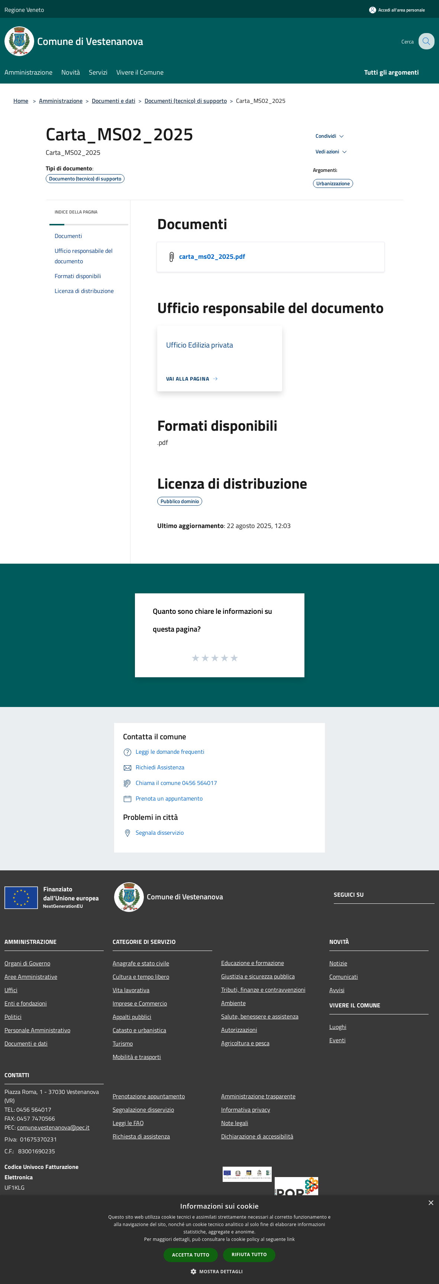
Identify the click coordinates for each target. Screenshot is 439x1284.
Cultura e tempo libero (141, 976)
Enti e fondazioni (25, 1003)
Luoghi (337, 1026)
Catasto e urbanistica (139, 1030)
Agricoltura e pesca (245, 1043)
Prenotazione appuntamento (149, 1096)
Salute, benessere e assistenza (259, 1016)
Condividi (331, 136)
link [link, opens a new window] (291, 1239)
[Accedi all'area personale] (397, 10)
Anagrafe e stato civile (141, 963)
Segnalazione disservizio (143, 1109)
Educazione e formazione (252, 962)
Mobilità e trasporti (137, 1056)
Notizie (338, 963)
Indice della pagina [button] (76, 211)
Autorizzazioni (239, 1029)
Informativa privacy (245, 1109)
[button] (219, 1271)
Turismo (123, 1043)
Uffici (10, 989)
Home (20, 100)
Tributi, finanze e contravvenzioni (263, 989)
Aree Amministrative (30, 976)
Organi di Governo (27, 963)
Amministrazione (61, 100)
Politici (13, 1016)
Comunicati (343, 976)
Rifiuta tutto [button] (249, 1254)
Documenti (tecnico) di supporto (186, 100)
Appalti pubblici (132, 1016)
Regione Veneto (24, 9)
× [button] (430, 1203)
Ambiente (233, 1002)
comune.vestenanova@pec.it (53, 1127)
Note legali (234, 1122)
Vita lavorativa (131, 989)
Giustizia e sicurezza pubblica (258, 976)
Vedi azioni (332, 151)
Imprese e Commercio (140, 1003)
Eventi (337, 1040)
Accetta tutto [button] (190, 1255)
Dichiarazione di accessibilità (257, 1136)
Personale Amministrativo (37, 1030)
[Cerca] (426, 41)
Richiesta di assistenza (141, 1136)
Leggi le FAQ (128, 1122)
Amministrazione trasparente (258, 1096)
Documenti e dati (113, 100)
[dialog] (219, 1239)
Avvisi (337, 989)
